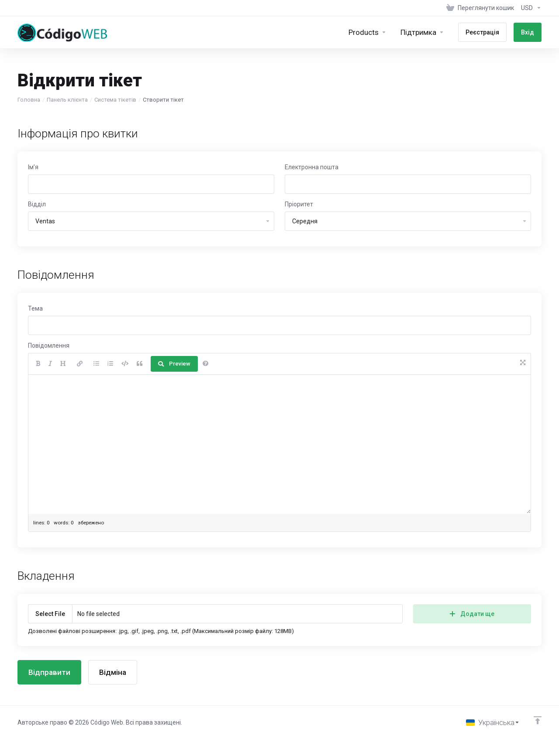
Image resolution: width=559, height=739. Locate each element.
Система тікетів (115, 99)
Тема (35, 308)
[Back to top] (538, 720)
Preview (174, 363)
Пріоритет (299, 204)
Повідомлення (48, 345)
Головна (28, 99)
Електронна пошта (311, 167)
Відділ (37, 204)
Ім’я (33, 167)
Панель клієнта (67, 99)
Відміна (112, 672)
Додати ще (472, 613)
